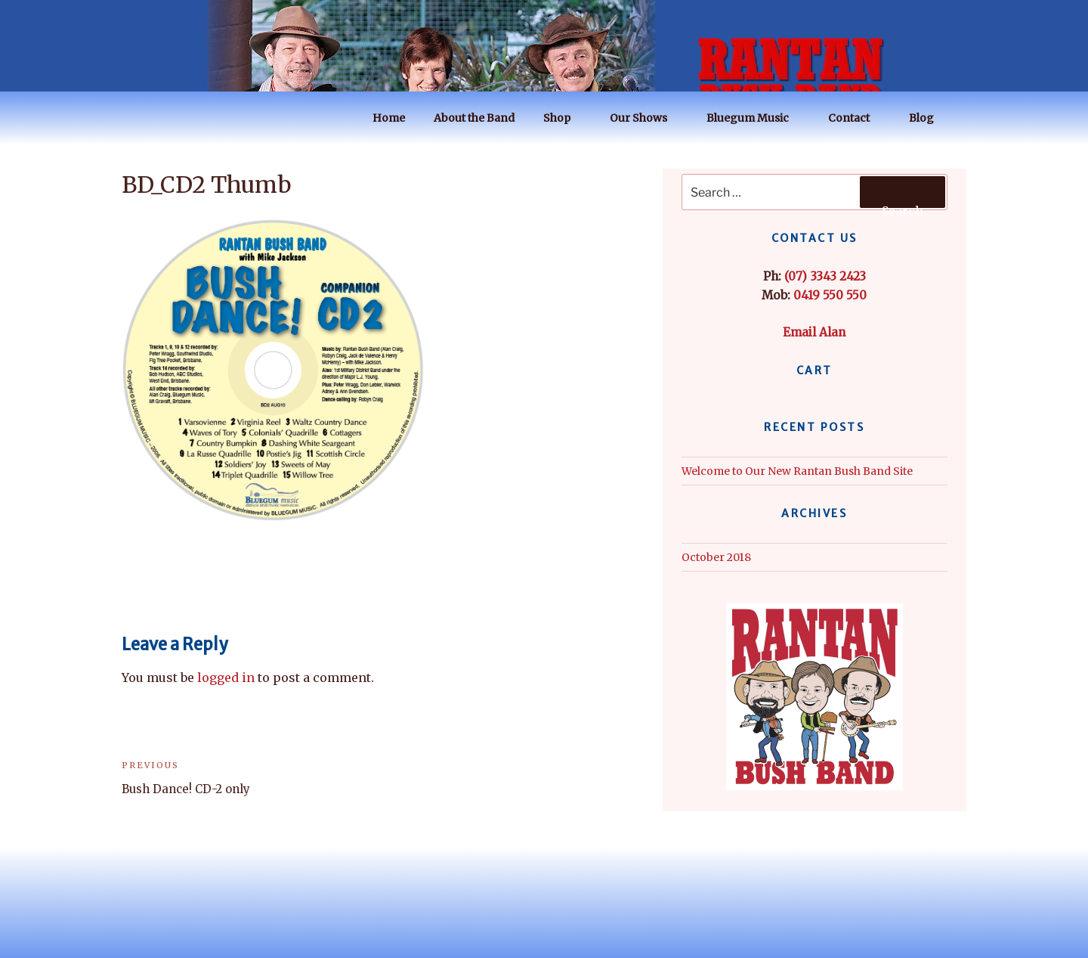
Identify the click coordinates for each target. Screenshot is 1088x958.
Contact (856, 118)
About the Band (474, 118)
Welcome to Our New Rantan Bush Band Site (797, 471)
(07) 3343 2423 (825, 276)
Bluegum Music (754, 118)
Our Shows (646, 118)
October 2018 (716, 557)
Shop (564, 118)
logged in (226, 677)
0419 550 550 (830, 295)
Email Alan (814, 332)
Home (388, 118)
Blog (928, 118)
